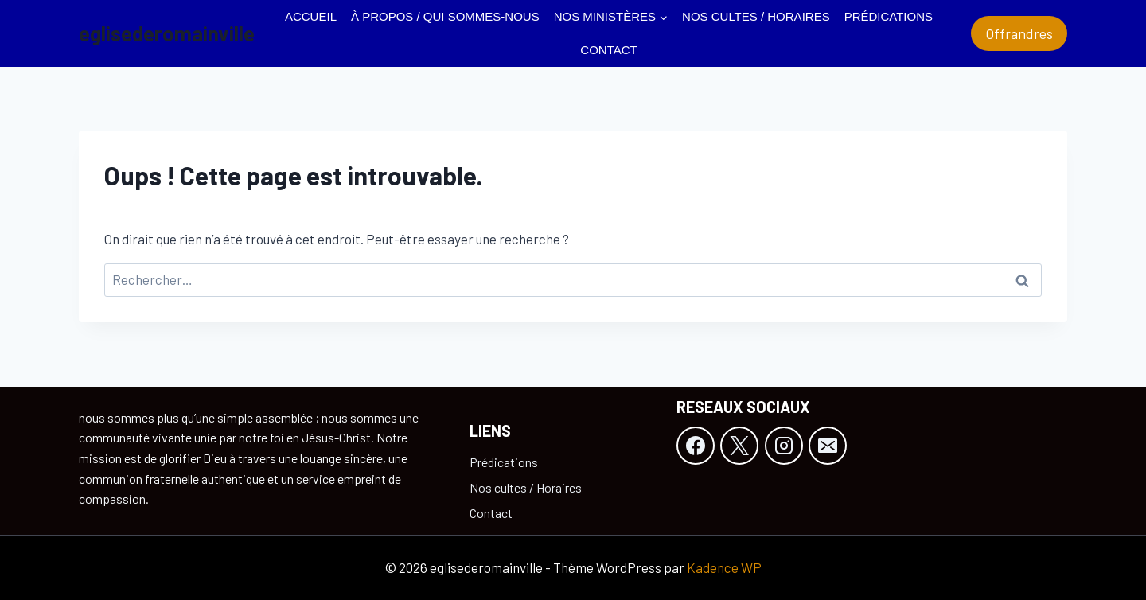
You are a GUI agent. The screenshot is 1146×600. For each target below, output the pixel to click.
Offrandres (1019, 33)
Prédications (888, 16)
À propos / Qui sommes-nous (445, 16)
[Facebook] (695, 446)
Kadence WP (724, 567)
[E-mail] (828, 446)
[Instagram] (784, 446)
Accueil (311, 16)
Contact (608, 49)
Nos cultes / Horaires (756, 16)
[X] (739, 446)
